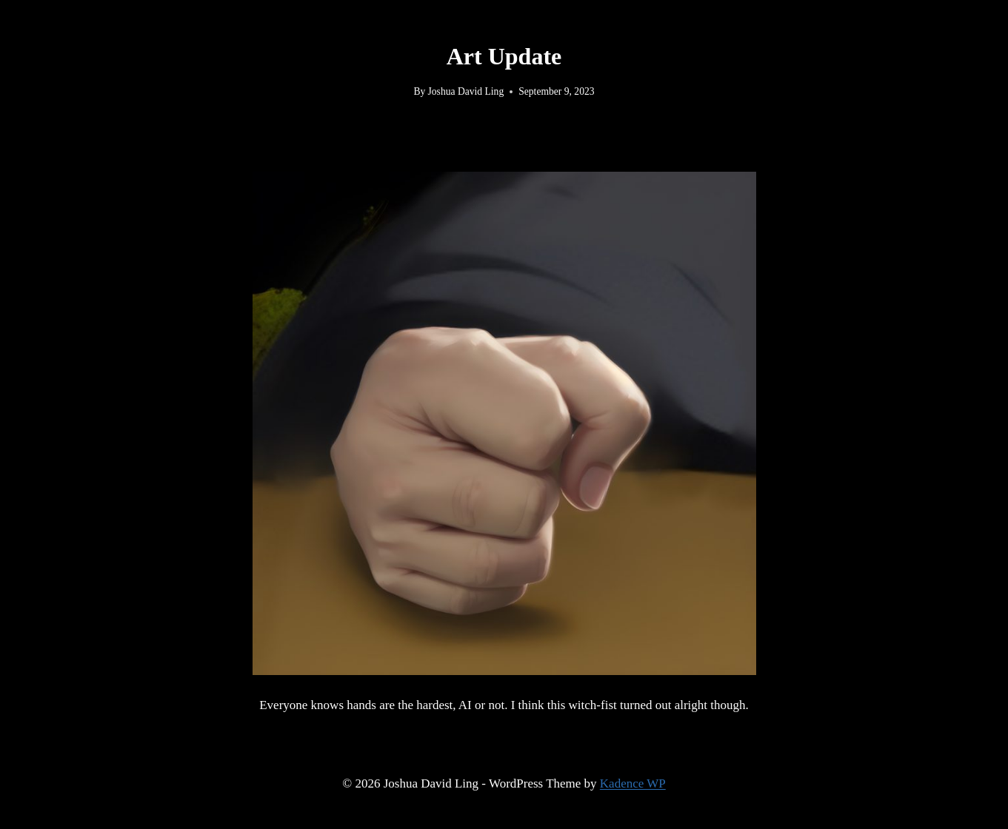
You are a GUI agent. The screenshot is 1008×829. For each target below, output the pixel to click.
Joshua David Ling (466, 91)
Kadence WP (633, 783)
